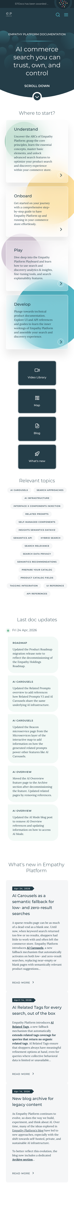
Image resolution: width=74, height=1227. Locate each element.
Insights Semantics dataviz (37, 530)
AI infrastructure (37, 498)
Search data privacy (37, 554)
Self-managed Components (37, 522)
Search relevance (37, 546)
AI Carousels (19, 490)
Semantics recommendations (37, 562)
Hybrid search (51, 538)
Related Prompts (37, 514)
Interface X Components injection (36, 506)
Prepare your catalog (37, 569)
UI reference (55, 585)
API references (37, 593)
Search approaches (50, 490)
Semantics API (22, 538)
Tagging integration (24, 585)
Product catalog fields (37, 577)
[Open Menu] (66, 14)
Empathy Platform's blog (27, 1130)
